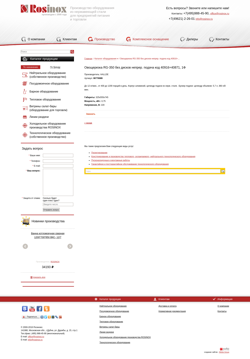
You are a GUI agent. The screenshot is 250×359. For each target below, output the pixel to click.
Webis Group (224, 352)
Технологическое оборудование (114, 342)
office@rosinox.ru (219, 13)
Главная (88, 58)
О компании (223, 306)
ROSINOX (55, 262)
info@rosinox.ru (204, 19)
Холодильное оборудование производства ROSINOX (125, 337)
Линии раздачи (106, 332)
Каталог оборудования (105, 58)
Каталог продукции (44, 59)
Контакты (222, 311)
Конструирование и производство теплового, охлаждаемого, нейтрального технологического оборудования (143, 156)
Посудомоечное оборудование (114, 311)
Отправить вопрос (51, 210)
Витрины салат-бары (109, 327)
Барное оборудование (110, 316)
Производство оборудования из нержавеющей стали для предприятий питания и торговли (67, 11)
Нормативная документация (172, 311)
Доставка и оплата (168, 306)
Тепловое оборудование (111, 321)
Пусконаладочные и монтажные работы (110, 160)
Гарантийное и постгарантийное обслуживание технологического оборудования (130, 164)
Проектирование (99, 152)
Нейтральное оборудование (113, 306)
